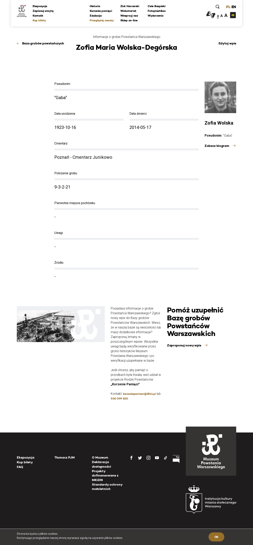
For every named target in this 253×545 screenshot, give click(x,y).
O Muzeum (100, 457)
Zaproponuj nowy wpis (184, 345)
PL (228, 7)
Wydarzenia (155, 15)
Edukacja (96, 15)
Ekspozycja (40, 6)
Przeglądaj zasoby (102, 20)
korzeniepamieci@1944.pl (139, 394)
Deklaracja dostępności (101, 464)
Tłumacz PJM (64, 457)
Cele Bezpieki (156, 6)
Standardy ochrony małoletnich (107, 486)
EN (233, 7)
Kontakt (38, 15)
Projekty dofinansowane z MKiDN (105, 475)
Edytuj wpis (227, 43)
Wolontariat (128, 11)
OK (216, 537)
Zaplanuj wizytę (43, 11)
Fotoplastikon (156, 11)
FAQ (20, 467)
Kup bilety (39, 20)
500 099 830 (119, 398)
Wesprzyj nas (129, 15)
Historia (95, 6)
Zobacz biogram (217, 146)
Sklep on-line (128, 20)
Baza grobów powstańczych (43, 43)
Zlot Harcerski (129, 6)
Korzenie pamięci (101, 11)
